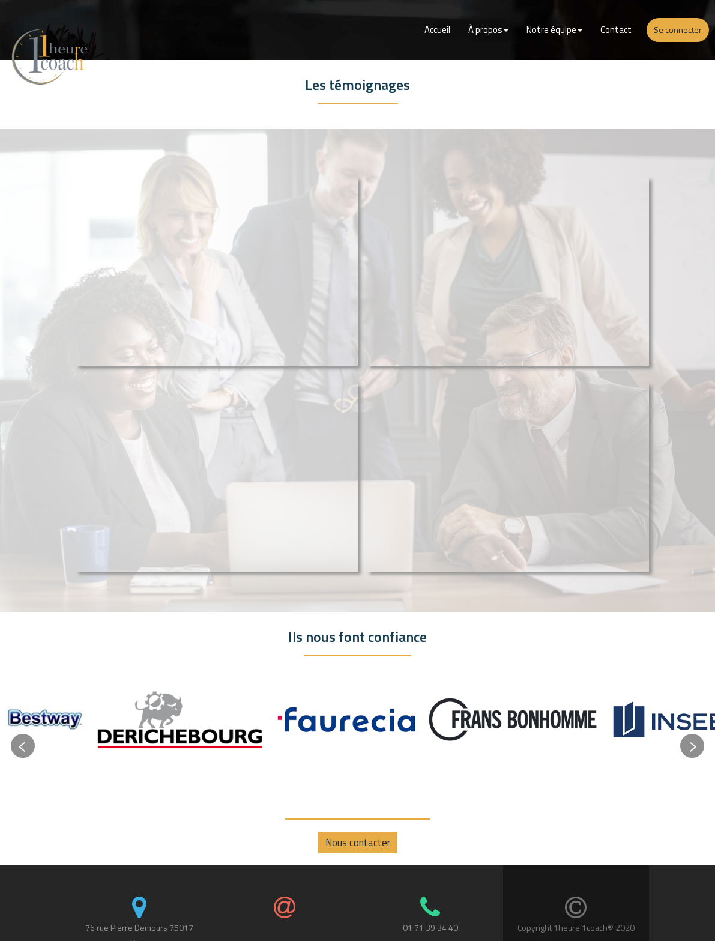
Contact (616, 30)
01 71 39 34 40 (430, 927)
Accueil (437, 30)
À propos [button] (488, 30)
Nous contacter (357, 842)
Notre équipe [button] (554, 30)
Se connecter (678, 29)
